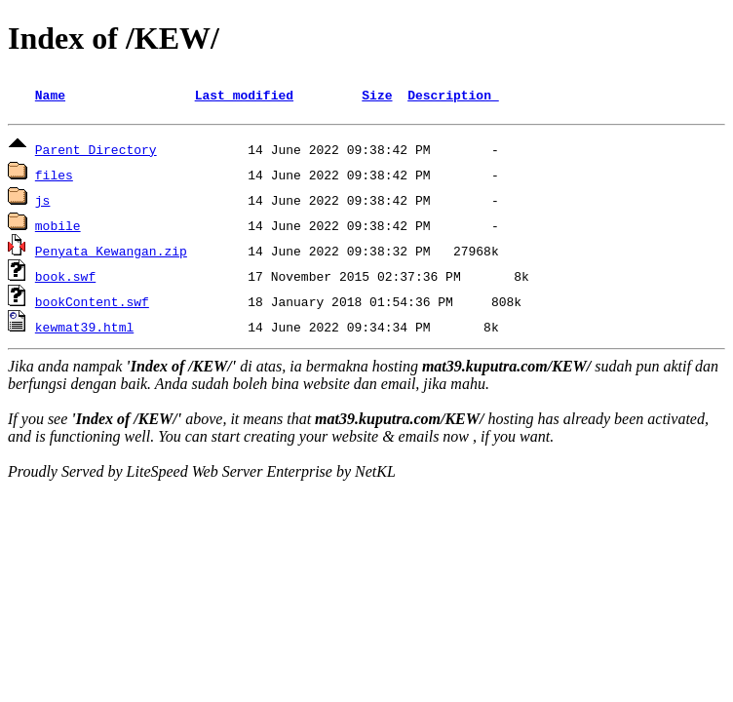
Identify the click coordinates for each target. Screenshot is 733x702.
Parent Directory (96, 152)
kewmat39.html (84, 329)
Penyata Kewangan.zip (111, 253)
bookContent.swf (92, 304)
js (43, 203)
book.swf (65, 279)
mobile (58, 228)
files (54, 177)
